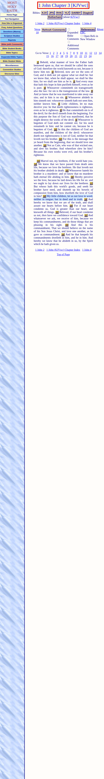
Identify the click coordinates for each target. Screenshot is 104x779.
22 (80, 56)
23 (85, 56)
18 (61, 56)
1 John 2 (39, 23)
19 (66, 56)
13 (95, 53)
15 (47, 56)
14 (100, 53)
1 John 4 (86, 23)
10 (81, 53)
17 (57, 56)
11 (86, 53)
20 (71, 56)
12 (90, 53)
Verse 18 (37, 31)
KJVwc (74, 16)
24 (90, 56)
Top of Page (63, 254)
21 (76, 56)
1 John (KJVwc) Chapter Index (63, 23)
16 (52, 56)
